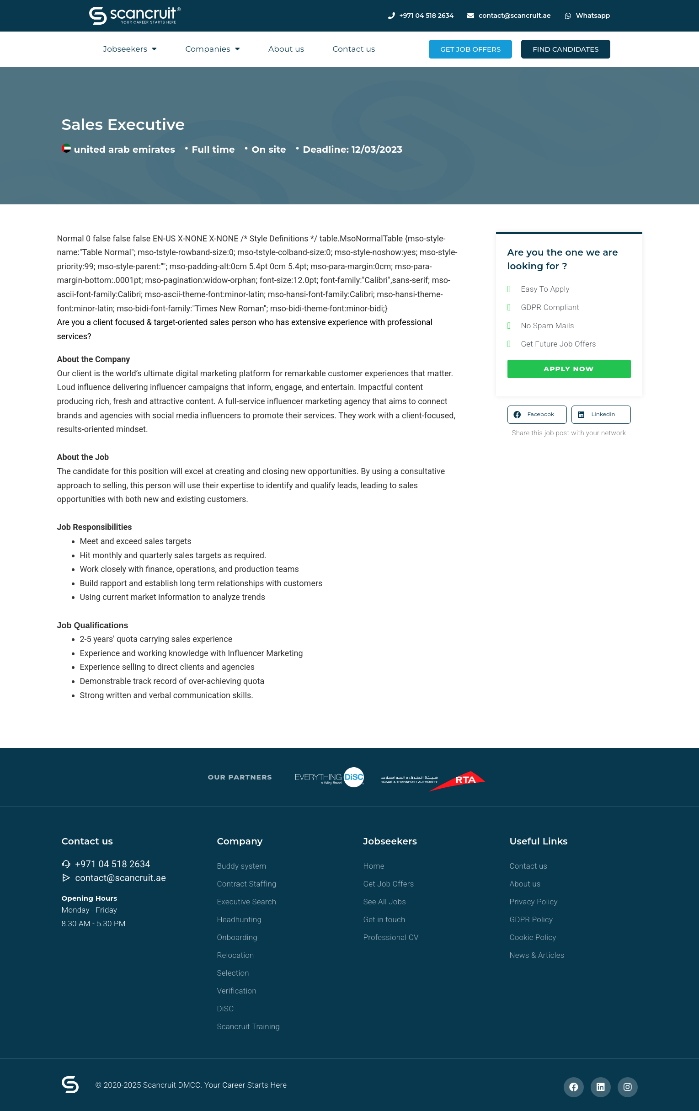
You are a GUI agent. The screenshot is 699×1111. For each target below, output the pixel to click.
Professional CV (391, 937)
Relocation (235, 955)
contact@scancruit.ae (514, 15)
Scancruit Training (248, 1026)
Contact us (353, 48)
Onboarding (237, 937)
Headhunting (239, 919)
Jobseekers (130, 48)
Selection (233, 972)
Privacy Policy (534, 901)
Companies (212, 48)
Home (373, 866)
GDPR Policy (531, 919)
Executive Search (247, 901)
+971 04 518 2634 (427, 15)
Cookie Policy (533, 937)
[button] (537, 415)
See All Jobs (384, 901)
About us (286, 48)
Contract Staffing (247, 883)
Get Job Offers (388, 883)
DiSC (225, 1008)
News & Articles (537, 955)
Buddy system (242, 866)
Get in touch (384, 919)
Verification (236, 990)
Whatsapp (593, 15)
